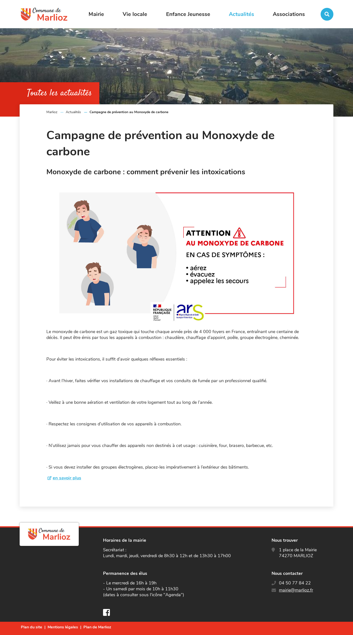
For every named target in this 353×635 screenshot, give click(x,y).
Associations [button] (289, 14)
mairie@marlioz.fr (296, 590)
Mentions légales (63, 627)
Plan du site (31, 627)
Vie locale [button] (135, 14)
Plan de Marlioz (97, 627)
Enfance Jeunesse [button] (188, 14)
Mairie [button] (96, 14)
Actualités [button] (241, 14)
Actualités (73, 112)
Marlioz (51, 112)
